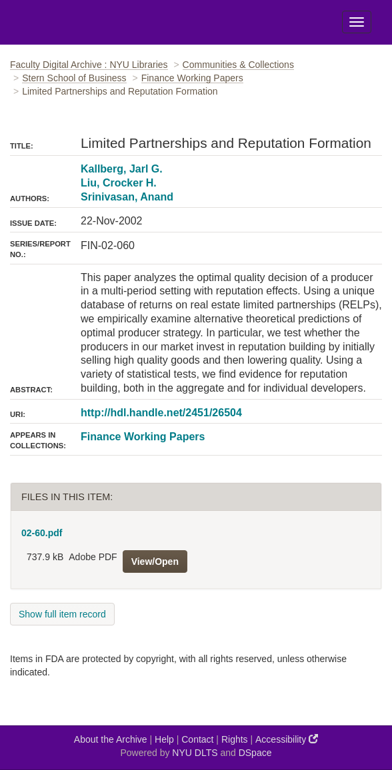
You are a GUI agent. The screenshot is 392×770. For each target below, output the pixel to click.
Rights (234, 739)
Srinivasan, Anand (127, 196)
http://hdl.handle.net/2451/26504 (161, 412)
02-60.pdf (41, 533)
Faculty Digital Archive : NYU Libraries (89, 64)
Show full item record (62, 614)
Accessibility (286, 739)
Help (164, 739)
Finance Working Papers (192, 78)
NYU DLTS (194, 752)
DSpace (255, 752)
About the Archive (110, 739)
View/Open (155, 561)
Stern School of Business (74, 78)
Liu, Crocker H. (119, 183)
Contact (197, 739)
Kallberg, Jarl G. (122, 169)
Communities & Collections (238, 64)
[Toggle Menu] (356, 22)
